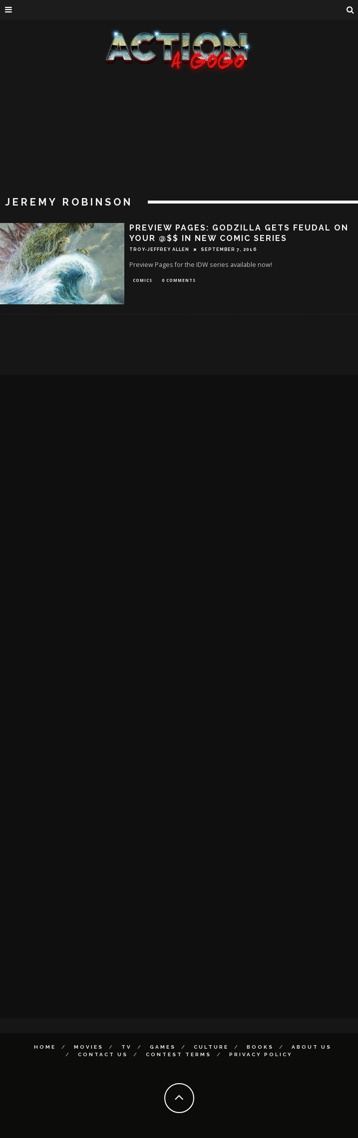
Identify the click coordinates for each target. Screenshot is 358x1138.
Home (45, 1047)
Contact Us (103, 1054)
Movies (88, 1047)
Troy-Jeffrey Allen (159, 249)
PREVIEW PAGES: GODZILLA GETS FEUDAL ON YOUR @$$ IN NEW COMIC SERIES (239, 233)
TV (126, 1047)
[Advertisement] (179, 150)
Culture (211, 1047)
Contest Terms (178, 1054)
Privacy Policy (261, 1054)
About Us (312, 1047)
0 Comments (179, 280)
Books (260, 1047)
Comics (142, 280)
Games (163, 1047)
